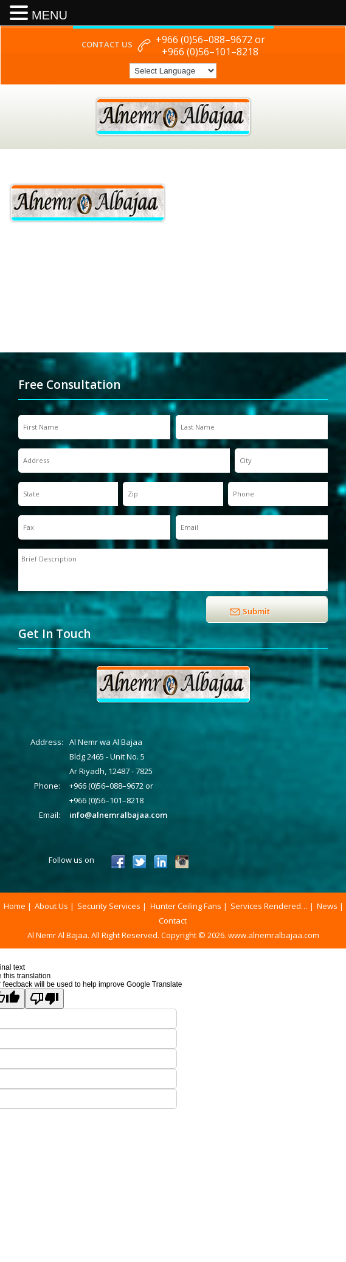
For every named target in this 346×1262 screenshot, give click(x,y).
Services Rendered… (269, 905)
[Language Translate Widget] (173, 70)
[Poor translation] (44, 999)
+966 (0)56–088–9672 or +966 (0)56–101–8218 (210, 45)
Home (15, 905)
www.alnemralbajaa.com (273, 935)
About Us (51, 905)
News (327, 905)
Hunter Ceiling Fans (185, 905)
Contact (173, 920)
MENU (49, 15)
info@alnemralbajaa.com (118, 814)
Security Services (108, 905)
